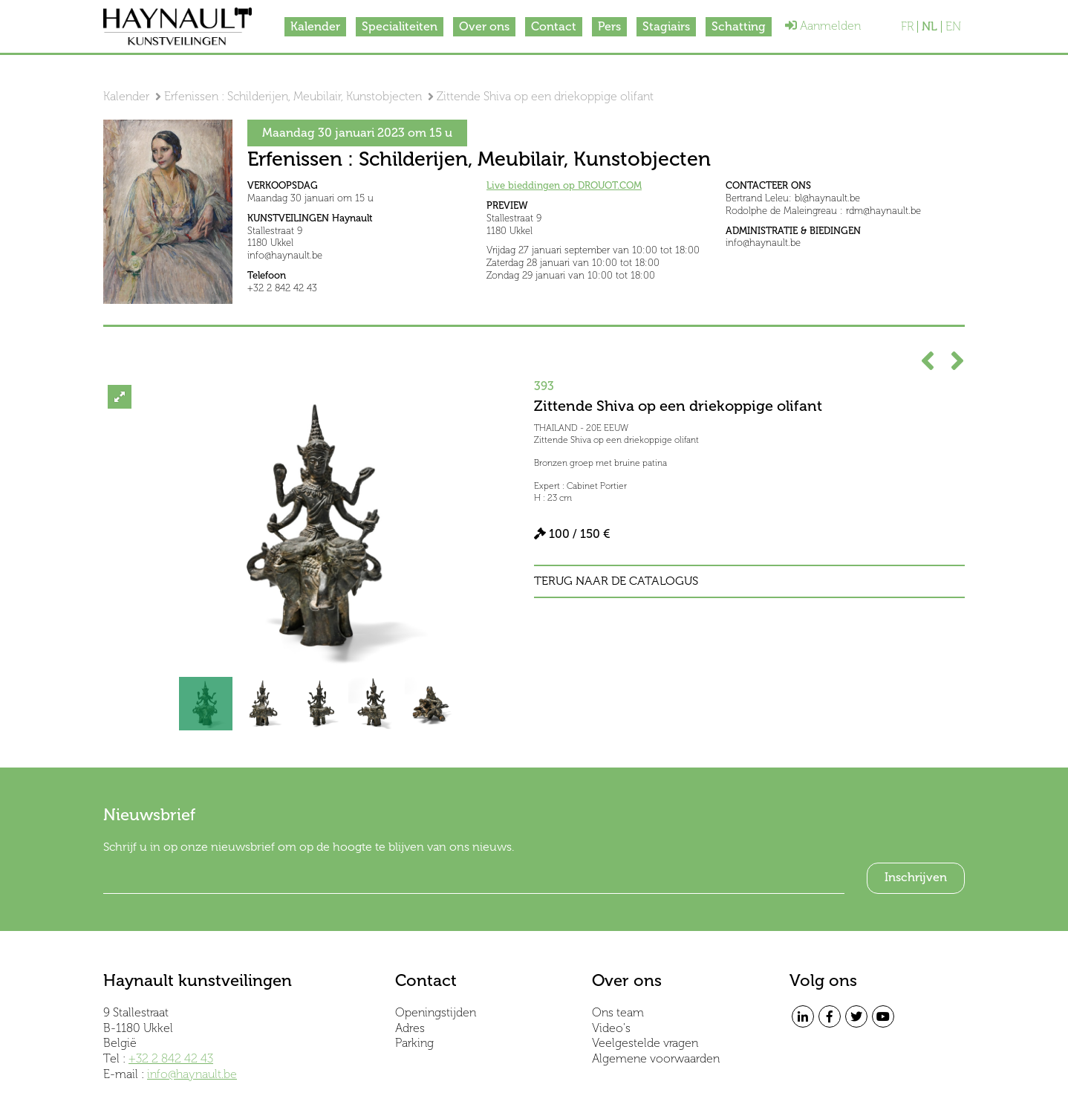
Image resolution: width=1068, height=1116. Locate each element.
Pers (609, 26)
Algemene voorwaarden (656, 1058)
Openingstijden (435, 1012)
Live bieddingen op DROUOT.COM (564, 185)
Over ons (484, 26)
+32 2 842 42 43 (170, 1058)
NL (929, 27)
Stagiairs (666, 26)
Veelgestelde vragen (645, 1043)
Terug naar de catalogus (616, 581)
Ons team (618, 1012)
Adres (410, 1028)
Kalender (315, 26)
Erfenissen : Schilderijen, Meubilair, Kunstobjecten (293, 96)
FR (907, 27)
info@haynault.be (192, 1074)
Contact (553, 26)
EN (953, 27)
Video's (611, 1028)
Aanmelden (823, 26)
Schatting (739, 26)
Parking (414, 1043)
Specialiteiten (399, 26)
